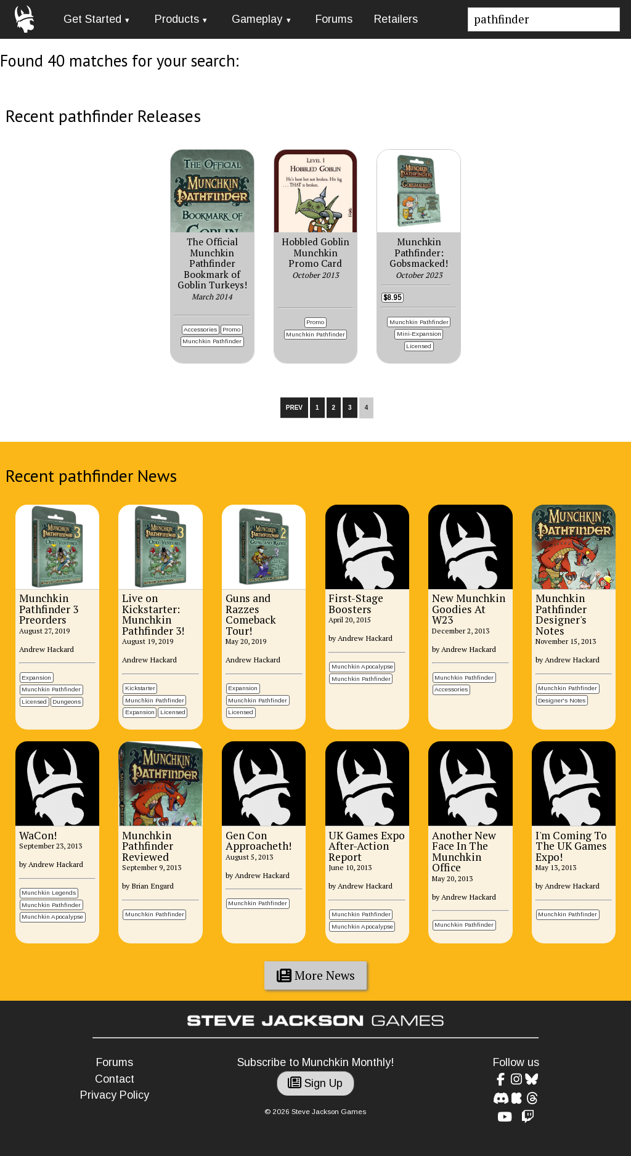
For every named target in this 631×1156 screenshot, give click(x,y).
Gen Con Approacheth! (258, 840)
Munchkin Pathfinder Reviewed (147, 846)
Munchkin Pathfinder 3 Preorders (48, 609)
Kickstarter (140, 688)
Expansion (36, 677)
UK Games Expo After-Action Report (366, 846)
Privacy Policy (114, 1095)
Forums (334, 19)
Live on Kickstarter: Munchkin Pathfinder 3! (153, 614)
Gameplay (257, 19)
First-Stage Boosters (355, 603)
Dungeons (66, 701)
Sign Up (315, 1083)
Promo (231, 329)
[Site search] (544, 19)
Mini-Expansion (419, 333)
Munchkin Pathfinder (212, 341)
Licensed (418, 346)
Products (177, 19)
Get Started (92, 19)
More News (316, 975)
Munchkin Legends (49, 892)
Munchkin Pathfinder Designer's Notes (561, 614)
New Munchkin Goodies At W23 (468, 609)
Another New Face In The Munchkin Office (464, 851)
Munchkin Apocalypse (362, 666)
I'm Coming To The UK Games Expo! (571, 846)
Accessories (200, 329)
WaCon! (38, 835)
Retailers (396, 19)
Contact (114, 1079)
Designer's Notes (561, 700)
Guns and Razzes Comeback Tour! (251, 614)
